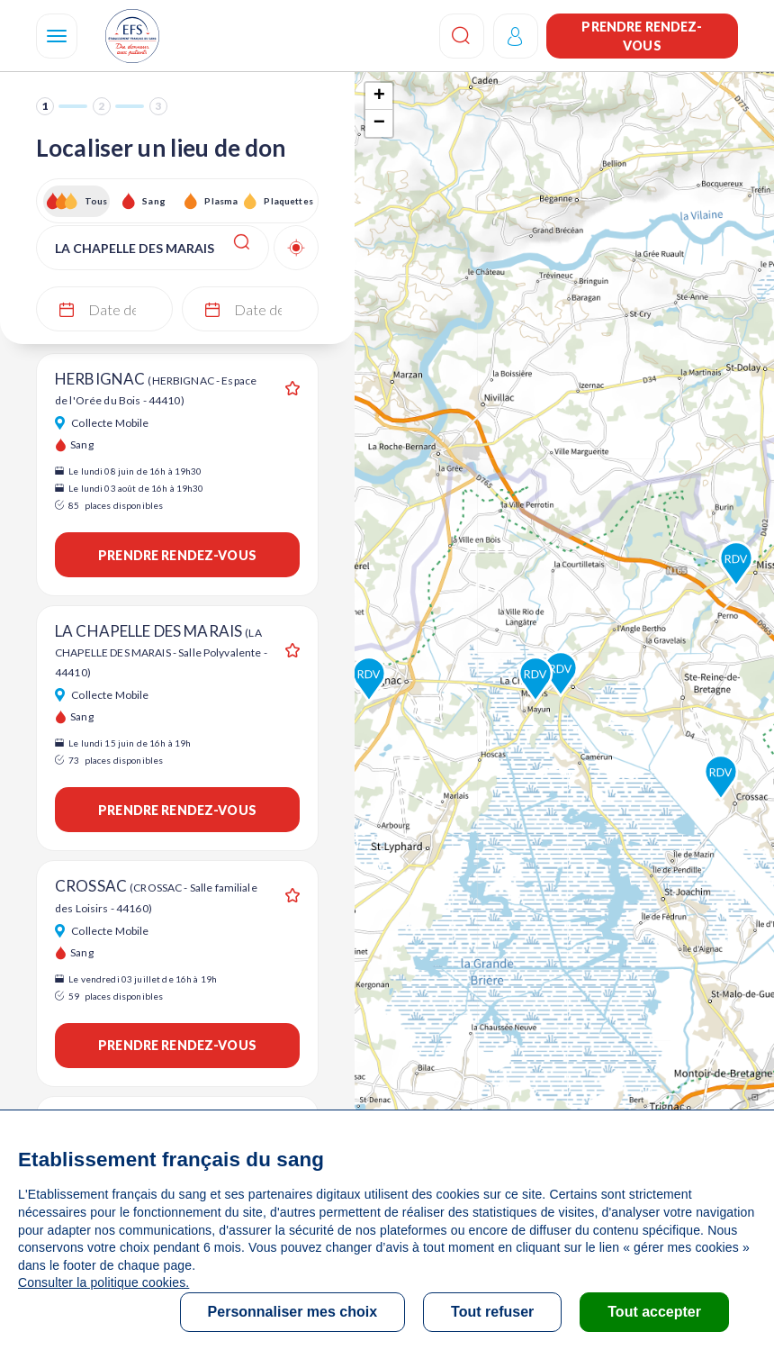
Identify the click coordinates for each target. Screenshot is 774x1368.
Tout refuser (492, 1311)
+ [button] (379, 96)
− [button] (379, 123)
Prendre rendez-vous (641, 36)
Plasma (221, 200)
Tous (96, 200)
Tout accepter (654, 1311)
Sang (154, 200)
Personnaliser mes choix (293, 1311)
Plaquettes (287, 200)
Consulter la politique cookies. (103, 1282)
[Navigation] (56, 36)
